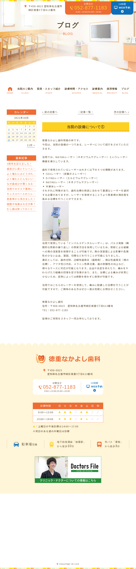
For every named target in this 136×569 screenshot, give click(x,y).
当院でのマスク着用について (24, 188)
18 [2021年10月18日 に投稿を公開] (9, 136)
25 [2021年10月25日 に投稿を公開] (9, 140)
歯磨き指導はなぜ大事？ (21, 204)
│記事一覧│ (86, 112)
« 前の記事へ (50, 112)
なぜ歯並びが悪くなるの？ (22, 183)
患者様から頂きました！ (21, 199)
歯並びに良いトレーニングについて (28, 168)
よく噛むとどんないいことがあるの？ (29, 178)
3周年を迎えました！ (19, 163)
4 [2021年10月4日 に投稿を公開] (9, 129)
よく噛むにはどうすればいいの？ (26, 173)
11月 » (31, 145)
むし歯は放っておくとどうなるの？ (28, 209)
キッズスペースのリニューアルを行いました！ (34, 194)
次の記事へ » (121, 112)
